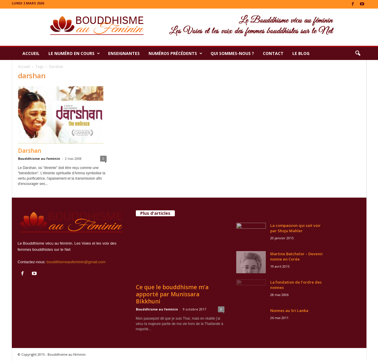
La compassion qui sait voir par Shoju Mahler (295, 228)
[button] (357, 53)
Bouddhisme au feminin (39, 158)
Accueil (31, 53)
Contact (273, 53)
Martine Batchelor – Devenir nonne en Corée (296, 256)
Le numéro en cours (74, 53)
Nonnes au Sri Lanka (289, 310)
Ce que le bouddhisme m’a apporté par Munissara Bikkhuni (172, 294)
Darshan (29, 151)
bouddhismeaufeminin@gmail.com (76, 262)
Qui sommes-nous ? (232, 53)
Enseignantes (124, 53)
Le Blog (300, 53)
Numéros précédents (175, 53)
